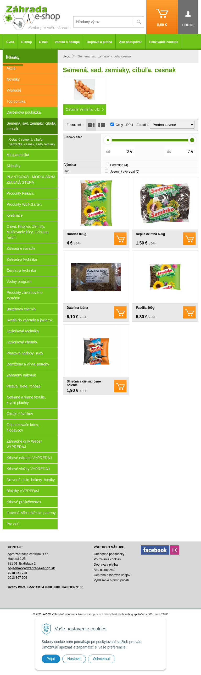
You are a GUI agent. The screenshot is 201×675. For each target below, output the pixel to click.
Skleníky (13, 166)
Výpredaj (14, 90)
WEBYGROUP (158, 614)
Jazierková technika (23, 331)
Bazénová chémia (21, 309)
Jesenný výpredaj (124, 171)
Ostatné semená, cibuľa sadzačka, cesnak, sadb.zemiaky (32, 142)
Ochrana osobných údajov (112, 575)
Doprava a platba (99, 42)
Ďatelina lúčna (77, 308)
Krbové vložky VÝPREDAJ (28, 469)
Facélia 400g (145, 308)
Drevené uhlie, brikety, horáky (31, 480)
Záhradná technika (22, 259)
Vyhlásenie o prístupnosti (111, 580)
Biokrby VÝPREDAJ (23, 491)
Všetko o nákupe (67, 42)
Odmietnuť (101, 659)
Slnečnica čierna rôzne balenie (84, 383)
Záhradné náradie (21, 248)
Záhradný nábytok (21, 375)
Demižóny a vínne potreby (28, 364)
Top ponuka (16, 101)
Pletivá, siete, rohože (24, 386)
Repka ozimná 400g (150, 234)
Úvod (66, 56)
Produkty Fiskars (20, 193)
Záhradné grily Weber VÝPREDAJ (24, 444)
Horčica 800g (76, 234)
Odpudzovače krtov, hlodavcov (23, 427)
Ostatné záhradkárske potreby (31, 513)
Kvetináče (15, 215)
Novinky (13, 79)
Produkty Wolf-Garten (24, 204)
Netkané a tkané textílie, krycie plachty (26, 400)
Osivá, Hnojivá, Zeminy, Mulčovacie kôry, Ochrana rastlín (28, 232)
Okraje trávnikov (20, 414)
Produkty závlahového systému (25, 295)
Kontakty (12, 58)
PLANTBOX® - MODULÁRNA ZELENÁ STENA (31, 179)
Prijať (51, 659)
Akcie (11, 68)
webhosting (125, 614)
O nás (43, 42)
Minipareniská (18, 155)
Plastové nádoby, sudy (25, 353)
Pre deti (13, 524)
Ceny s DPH (124, 125)
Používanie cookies (163, 42)
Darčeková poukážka (24, 112)
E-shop (26, 42)
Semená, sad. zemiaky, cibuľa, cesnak (31, 126)
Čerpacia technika (21, 270)
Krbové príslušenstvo (24, 502)
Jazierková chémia (22, 342)
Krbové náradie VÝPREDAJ (29, 458)
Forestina (119, 165)
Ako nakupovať (130, 42)
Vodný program (19, 281)
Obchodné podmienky (109, 554)
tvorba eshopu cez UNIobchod (97, 614)
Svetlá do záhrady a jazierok (30, 320)
